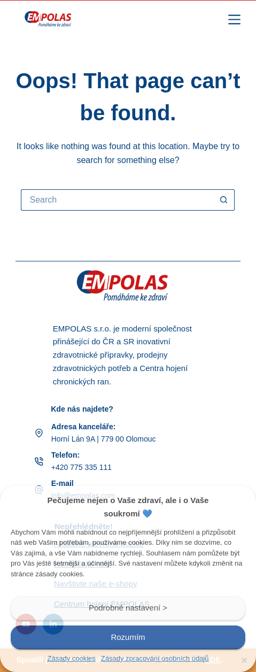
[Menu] (234, 19)
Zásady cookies (72, 658)
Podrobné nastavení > (128, 607)
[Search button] (224, 200)
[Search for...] (117, 200)
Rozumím (128, 637)
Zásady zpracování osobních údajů (155, 658)
